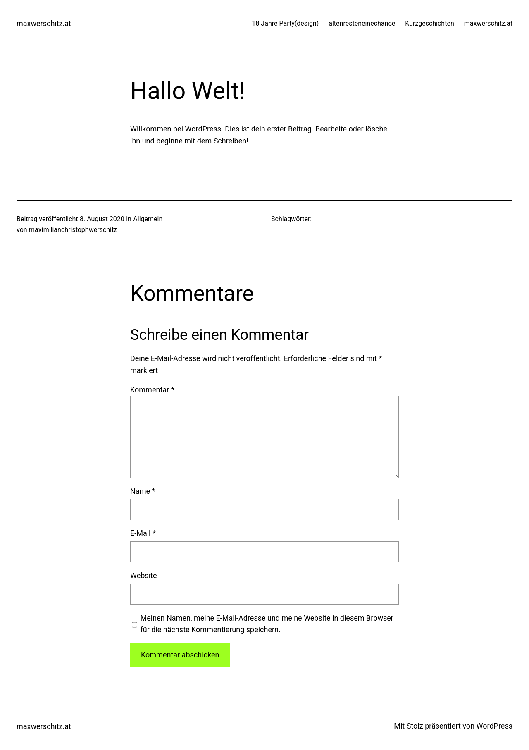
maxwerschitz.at (44, 23)
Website (143, 575)
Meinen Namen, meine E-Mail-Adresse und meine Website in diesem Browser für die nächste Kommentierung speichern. (267, 624)
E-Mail (143, 533)
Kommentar (152, 389)
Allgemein (147, 219)
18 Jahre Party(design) (285, 23)
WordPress (494, 725)
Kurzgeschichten (429, 23)
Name (142, 491)
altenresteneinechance (362, 23)
